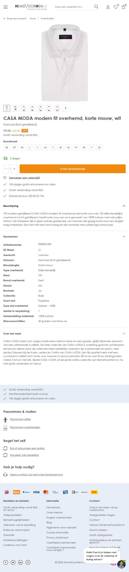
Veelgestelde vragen (102, 514)
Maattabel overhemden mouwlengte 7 (61, 548)
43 (45, 147)
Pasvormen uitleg (20, 419)
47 (76, 147)
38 (6, 147)
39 (14, 147)
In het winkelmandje (72, 168)
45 (60, 147)
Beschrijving (10, 205)
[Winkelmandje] (122, 7)
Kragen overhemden (59, 517)
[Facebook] (5, 562)
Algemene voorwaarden (61, 527)
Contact (94, 500)
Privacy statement (57, 537)
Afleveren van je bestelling (19, 524)
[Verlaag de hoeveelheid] (6, 168)
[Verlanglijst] (114, 7)
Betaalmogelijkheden (16, 519)
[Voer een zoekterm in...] (75, 7)
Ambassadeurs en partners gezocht (105, 541)
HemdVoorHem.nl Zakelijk (104, 547)
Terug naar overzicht (15, 18)
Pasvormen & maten (19, 411)
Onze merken (54, 512)
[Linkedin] (20, 562)
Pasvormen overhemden (25, 427)
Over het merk (12, 333)
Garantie (8, 534)
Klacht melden (98, 529)
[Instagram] (28, 562)
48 (83, 147)
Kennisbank (53, 507)
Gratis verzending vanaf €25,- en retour (20, 508)
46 (68, 147)
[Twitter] (13, 562)
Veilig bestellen (12, 514)
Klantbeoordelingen (15, 540)
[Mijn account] (106, 7)
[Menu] (5, 7)
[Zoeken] (96, 7)
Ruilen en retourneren (16, 529)
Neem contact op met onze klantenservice (36, 474)
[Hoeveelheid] (10, 168)
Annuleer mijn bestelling (24, 454)
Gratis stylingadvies (100, 534)
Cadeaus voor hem (15, 544)
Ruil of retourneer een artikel (27, 448)
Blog (49, 522)
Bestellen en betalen (16, 500)
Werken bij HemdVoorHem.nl (106, 524)
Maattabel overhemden (61, 542)
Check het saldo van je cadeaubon (103, 508)
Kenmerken (10, 236)
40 (22, 147)
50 (99, 147)
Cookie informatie (57, 532)
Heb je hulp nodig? (18, 467)
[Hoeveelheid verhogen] (14, 168)
